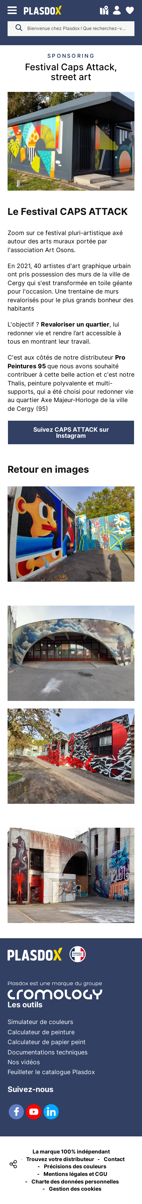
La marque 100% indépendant (71, 1151)
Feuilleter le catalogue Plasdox (51, 1072)
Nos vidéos (24, 1062)
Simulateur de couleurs (40, 1022)
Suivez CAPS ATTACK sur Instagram (71, 432)
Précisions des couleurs (75, 1166)
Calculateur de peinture (41, 1032)
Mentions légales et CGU (75, 1174)
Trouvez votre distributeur (60, 1159)
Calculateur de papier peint (47, 1042)
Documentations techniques (47, 1052)
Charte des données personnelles (75, 1181)
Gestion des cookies (75, 1188)
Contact (114, 1159)
